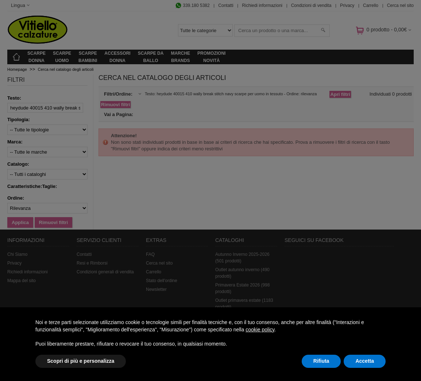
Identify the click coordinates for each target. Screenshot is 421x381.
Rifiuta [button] (321, 361)
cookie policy (260, 329)
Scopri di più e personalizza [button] (80, 361)
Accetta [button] (364, 361)
